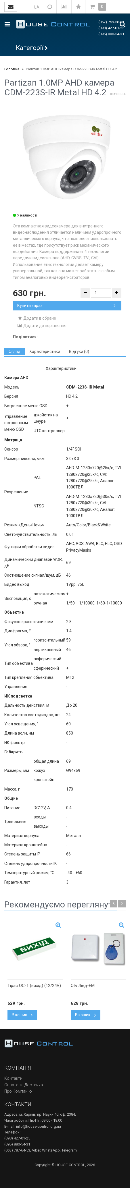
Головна (11, 69)
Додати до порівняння (41, 325)
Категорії (29, 47)
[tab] (14, 351)
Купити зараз (66, 305)
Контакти (13, 1078)
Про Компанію (18, 1091)
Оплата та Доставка (23, 1085)
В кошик (22, 1015)
